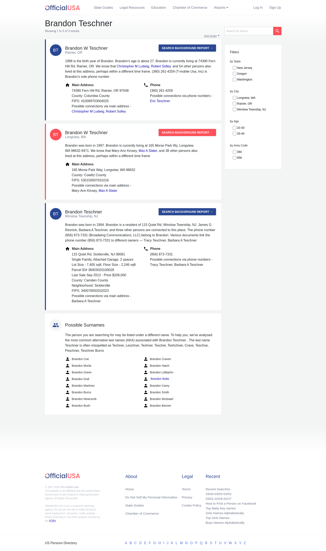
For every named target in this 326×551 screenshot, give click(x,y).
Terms (186, 487)
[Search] (248, 31)
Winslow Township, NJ (251, 109)
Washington (244, 79)
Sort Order (210, 35)
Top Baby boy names (219, 507)
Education (158, 7)
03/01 (208, 497)
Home (129, 487)
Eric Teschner (160, 101)
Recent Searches (217, 487)
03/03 (217, 492)
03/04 (208, 492)
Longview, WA (246, 98)
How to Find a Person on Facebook (230, 502)
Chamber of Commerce (190, 7)
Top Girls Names (216, 517)
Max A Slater (148, 150)
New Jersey (244, 68)
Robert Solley (161, 66)
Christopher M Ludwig (133, 66)
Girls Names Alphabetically (223, 512)
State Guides (103, 7)
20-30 (240, 128)
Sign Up (275, 7)
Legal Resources (132, 7)
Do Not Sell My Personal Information (152, 496)
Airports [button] (219, 7)
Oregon (242, 74)
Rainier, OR (244, 103)
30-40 (240, 133)
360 (239, 152)
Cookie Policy (192, 504)
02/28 (217, 497)
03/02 (226, 492)
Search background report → (187, 48)
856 (239, 158)
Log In (258, 7)
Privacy (187, 496)
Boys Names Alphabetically (224, 522)
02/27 (226, 497)
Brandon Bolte (156, 378)
